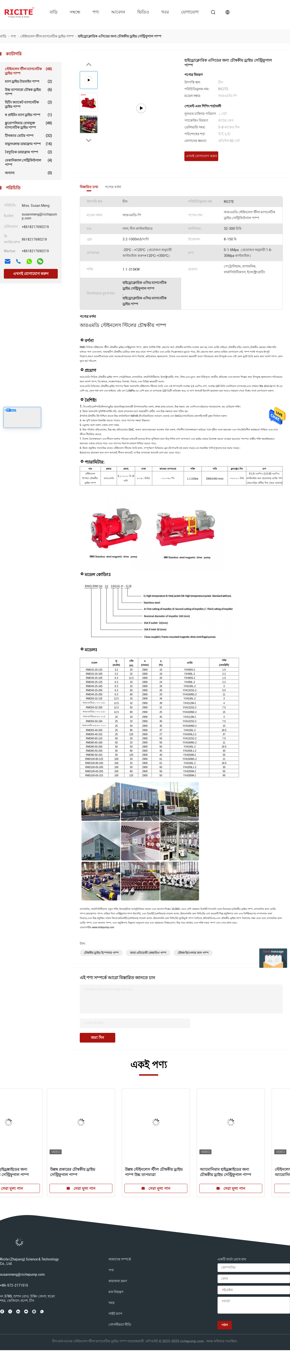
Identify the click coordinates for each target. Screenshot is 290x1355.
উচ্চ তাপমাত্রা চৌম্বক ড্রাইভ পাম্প (28, 92)
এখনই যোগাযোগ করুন (31, 273)
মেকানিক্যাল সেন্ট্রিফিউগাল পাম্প (28, 162)
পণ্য (95, 12)
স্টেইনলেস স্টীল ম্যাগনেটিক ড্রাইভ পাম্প (28, 71)
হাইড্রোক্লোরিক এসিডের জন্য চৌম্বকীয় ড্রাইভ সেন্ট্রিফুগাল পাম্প (36, 1172)
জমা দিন (97, 1038)
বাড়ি (54, 12)
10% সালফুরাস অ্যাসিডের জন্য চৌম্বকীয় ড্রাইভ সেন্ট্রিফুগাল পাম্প (182, 1172)
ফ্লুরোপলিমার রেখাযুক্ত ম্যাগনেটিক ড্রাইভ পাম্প (28, 125)
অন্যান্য (28, 173)
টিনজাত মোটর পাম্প (28, 135)
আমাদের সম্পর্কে (120, 1259)
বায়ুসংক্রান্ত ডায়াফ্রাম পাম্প (28, 144)
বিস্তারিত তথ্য (89, 187)
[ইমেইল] (254, 1290)
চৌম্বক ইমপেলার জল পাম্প (193, 953)
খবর (165, 12)
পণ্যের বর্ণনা (113, 187)
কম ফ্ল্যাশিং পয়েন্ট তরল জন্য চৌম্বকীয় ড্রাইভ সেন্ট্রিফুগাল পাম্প (110, 1172)
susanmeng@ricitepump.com (22, 1274)
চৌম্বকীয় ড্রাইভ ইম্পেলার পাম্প (101, 953)
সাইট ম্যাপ (115, 1314)
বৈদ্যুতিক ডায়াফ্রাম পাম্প (28, 152)
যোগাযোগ (190, 12)
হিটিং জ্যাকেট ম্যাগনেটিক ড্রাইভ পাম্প (28, 104)
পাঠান (224, 1325)
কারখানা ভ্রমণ (118, 1281)
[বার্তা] (254, 1305)
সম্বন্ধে (75, 12)
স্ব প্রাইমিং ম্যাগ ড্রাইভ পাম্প (28, 115)
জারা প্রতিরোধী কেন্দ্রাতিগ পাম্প (148, 953)
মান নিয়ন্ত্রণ (116, 1292)
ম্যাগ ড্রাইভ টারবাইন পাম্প (28, 81)
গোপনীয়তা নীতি (120, 1324)
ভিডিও (143, 12)
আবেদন (118, 12)
